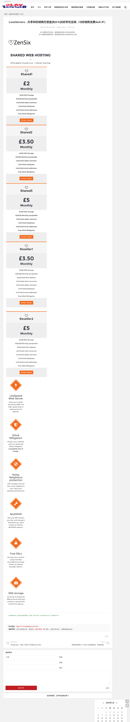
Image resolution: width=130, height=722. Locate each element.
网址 (51, 672)
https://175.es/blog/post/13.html (27, 630)
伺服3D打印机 (108, 13)
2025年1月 (110, 20)
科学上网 (52, 13)
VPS (43, 13)
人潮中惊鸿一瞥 (39, 633)
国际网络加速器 (82, 13)
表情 (88, 692)
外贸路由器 (95, 13)
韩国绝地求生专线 (65, 13)
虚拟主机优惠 (14, 14)
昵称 (51, 661)
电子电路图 (121, 13)
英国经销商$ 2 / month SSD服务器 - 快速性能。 (67, 647)
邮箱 (51, 666)
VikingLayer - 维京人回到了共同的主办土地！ (29, 647)
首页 (37, 13)
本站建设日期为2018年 (32, 713)
